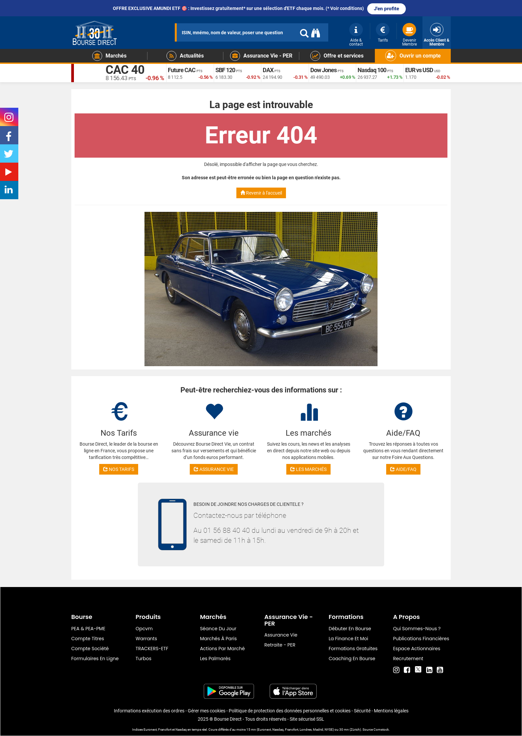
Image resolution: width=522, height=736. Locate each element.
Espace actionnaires (416, 648)
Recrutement (408, 658)
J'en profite (386, 9)
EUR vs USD (419, 70)
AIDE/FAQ (403, 469)
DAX (268, 70)
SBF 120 (225, 70)
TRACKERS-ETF (151, 648)
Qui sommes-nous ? (417, 628)
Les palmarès (215, 658)
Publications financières (421, 638)
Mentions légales (391, 710)
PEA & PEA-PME (88, 628)
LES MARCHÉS (308, 469)
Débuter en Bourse (350, 628)
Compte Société (90, 648)
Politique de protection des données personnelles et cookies (290, 710)
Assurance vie (280, 635)
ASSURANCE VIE (214, 469)
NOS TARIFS (118, 469)
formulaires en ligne (95, 658)
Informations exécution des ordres (149, 710)
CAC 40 (125, 70)
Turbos (143, 658)
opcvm (143, 628)
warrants (146, 638)
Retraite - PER (279, 645)
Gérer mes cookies (206, 710)
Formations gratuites (353, 648)
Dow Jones (323, 70)
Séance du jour (218, 628)
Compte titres (87, 638)
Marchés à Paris (218, 638)
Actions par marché (222, 648)
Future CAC (181, 70)
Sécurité (362, 710)
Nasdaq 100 (372, 70)
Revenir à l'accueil (261, 193)
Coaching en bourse (352, 658)
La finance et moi (348, 638)
